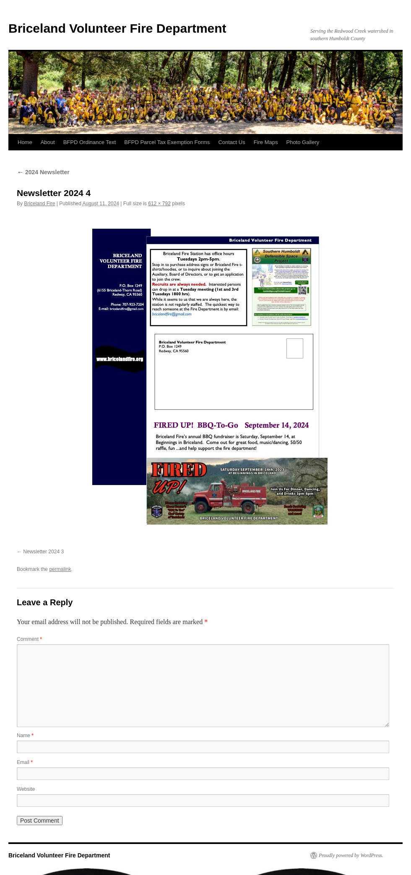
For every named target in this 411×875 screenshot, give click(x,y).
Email (25, 762)
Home (25, 142)
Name (25, 735)
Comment (29, 639)
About (48, 142)
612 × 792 (159, 203)
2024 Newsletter (43, 172)
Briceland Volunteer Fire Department (117, 28)
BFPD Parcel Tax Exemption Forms (167, 142)
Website (26, 789)
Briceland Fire (39, 203)
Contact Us (231, 142)
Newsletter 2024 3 (43, 552)
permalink (60, 569)
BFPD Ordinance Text (89, 142)
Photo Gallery (302, 142)
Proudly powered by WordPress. (351, 855)
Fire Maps (266, 142)
